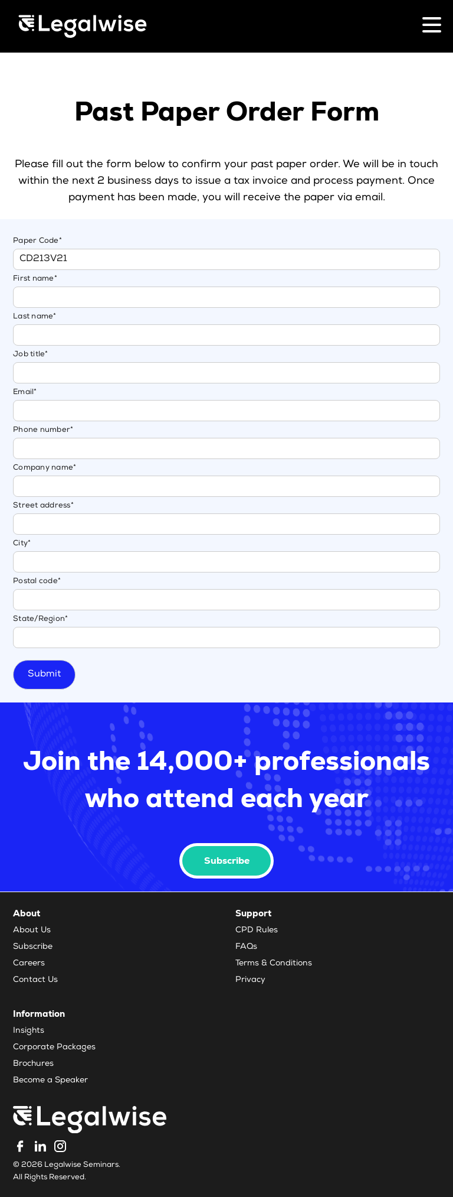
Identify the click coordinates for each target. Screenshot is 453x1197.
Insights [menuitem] (28, 1031)
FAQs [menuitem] (246, 947)
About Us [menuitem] (32, 930)
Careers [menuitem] (29, 963)
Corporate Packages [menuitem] (54, 1047)
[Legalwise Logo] (82, 26)
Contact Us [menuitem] (35, 980)
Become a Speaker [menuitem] (50, 1080)
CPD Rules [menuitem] (256, 930)
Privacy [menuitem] (250, 980)
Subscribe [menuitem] (32, 947)
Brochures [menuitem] (33, 1064)
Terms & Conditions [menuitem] (273, 963)
